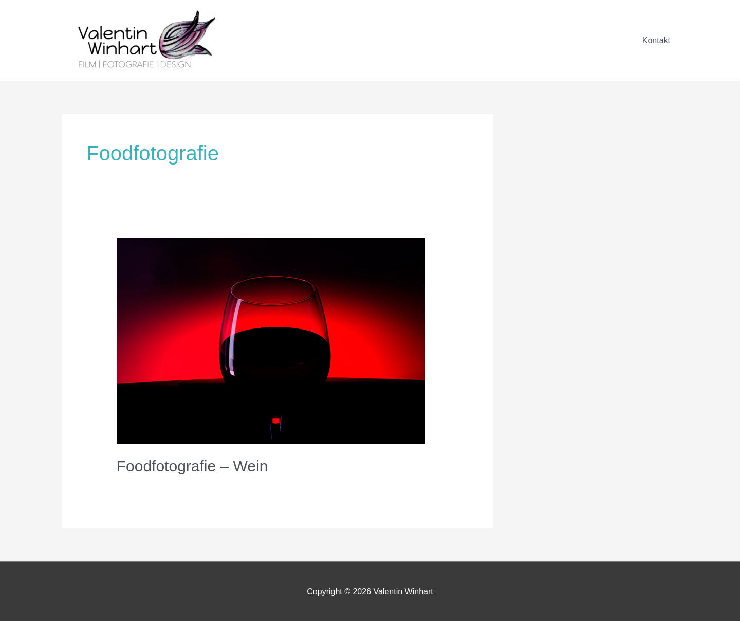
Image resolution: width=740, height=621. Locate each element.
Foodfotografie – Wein (192, 466)
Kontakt (656, 40)
